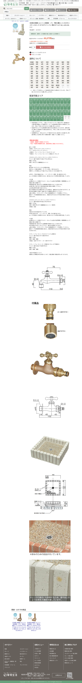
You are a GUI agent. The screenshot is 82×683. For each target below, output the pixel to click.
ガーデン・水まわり (10, 18)
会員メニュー (61, 10)
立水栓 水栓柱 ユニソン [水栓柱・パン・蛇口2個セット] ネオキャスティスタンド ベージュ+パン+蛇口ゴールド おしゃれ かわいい (19, 626)
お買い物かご (72, 10)
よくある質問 (69, 3)
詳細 (6, 12)
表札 (49, 18)
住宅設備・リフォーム (59, 18)
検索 (26, 8)
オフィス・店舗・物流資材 (36, 18)
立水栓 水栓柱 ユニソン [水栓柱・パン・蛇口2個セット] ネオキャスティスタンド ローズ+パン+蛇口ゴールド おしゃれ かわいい (34, 626)
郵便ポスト (52, 15)
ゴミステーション (18, 15)
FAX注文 (55, 3)
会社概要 (61, 3)
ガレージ (31, 15)
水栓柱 (26, 21)
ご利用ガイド (57, 4)
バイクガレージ (43, 15)
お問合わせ (58, 675)
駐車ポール (22, 18)
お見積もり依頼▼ (36, 10)
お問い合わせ (49, 10)
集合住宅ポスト (62, 15)
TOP (13, 21)
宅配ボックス (72, 15)
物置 (7, 15)
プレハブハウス (72, 18)
